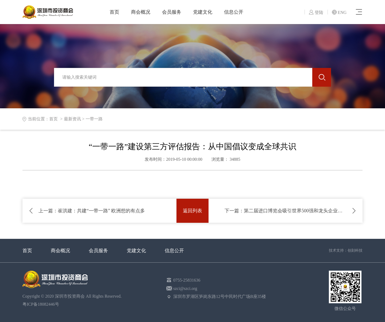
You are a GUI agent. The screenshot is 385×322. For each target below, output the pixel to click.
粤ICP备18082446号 (41, 304)
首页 (114, 12)
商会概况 (140, 12)
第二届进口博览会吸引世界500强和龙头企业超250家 (285, 210)
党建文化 (202, 12)
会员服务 (171, 12)
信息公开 (233, 12)
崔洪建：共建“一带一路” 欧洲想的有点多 (91, 210)
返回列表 (192, 210)
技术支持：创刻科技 (346, 250)
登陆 (316, 12)
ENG (339, 12)
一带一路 (94, 119)
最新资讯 (72, 119)
